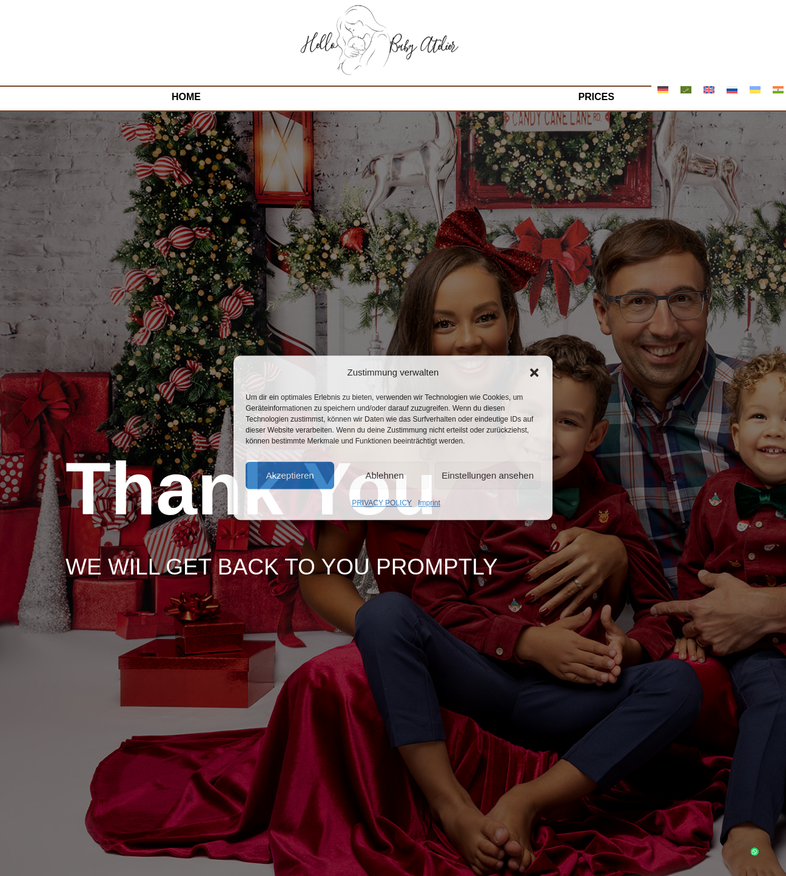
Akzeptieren (290, 475)
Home (186, 97)
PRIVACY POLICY (382, 503)
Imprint (429, 503)
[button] (534, 372)
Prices (596, 97)
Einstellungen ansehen (488, 475)
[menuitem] (662, 89)
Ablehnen (384, 475)
